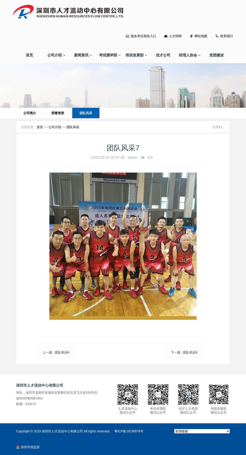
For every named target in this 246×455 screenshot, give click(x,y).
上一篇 (56, 352)
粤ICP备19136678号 (128, 431)
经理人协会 (189, 55)
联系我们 (226, 36)
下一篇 (184, 352)
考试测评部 (110, 55)
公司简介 (29, 113)
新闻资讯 (83, 55)
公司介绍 (56, 55)
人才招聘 (175, 36)
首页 (29, 55)
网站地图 (201, 36)
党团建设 (216, 55)
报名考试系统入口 (143, 36)
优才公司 (163, 55)
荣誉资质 (57, 113)
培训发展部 (136, 55)
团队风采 (86, 113)
